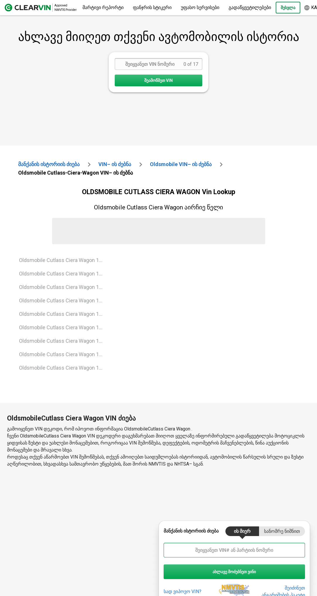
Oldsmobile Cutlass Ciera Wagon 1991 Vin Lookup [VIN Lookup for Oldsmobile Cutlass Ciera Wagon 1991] (63, 314)
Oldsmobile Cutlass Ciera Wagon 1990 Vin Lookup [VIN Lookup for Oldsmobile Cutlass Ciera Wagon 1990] (63, 300)
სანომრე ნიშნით (282, 531)
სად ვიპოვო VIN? (182, 591)
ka (310, 8)
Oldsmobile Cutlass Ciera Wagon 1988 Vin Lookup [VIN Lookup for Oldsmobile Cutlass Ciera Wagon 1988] (63, 274)
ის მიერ (242, 531)
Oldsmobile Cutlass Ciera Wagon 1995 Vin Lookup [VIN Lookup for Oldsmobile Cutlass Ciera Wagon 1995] (63, 368)
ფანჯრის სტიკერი (152, 7)
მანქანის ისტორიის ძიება (49, 164)
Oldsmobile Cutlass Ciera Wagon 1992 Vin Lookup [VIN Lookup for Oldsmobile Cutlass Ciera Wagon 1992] (63, 327)
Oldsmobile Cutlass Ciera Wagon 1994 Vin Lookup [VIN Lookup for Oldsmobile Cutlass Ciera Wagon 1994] (63, 354)
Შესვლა (288, 7)
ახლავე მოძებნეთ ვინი (234, 571)
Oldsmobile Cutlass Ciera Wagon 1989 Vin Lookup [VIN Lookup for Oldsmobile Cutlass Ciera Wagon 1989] (63, 287)
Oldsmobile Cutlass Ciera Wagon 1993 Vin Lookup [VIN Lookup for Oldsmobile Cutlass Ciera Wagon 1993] (63, 341)
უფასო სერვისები (200, 7)
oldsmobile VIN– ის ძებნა (181, 164)
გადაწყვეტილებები (250, 7)
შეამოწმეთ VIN (158, 80)
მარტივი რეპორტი (103, 7)
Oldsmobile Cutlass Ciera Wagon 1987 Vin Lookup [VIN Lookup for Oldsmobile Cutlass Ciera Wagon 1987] (63, 260)
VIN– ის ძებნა (114, 164)
